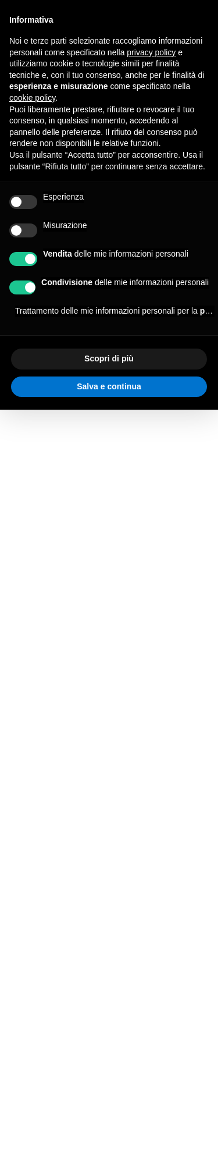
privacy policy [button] (151, 52)
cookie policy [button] (32, 97)
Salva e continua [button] (109, 386)
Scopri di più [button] (109, 358)
